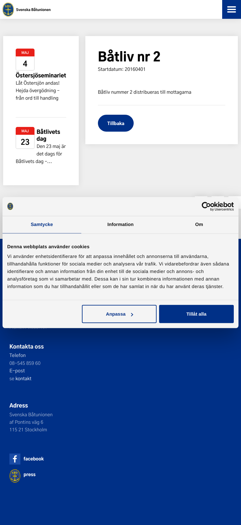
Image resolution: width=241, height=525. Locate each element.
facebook (34, 459)
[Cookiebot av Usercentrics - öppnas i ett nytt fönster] (206, 206)
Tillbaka (115, 123)
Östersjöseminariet (41, 75)
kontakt (23, 378)
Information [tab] (120, 224)
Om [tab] (199, 224)
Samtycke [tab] (42, 224)
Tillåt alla (196, 314)
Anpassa (119, 314)
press (29, 474)
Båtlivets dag (48, 135)
